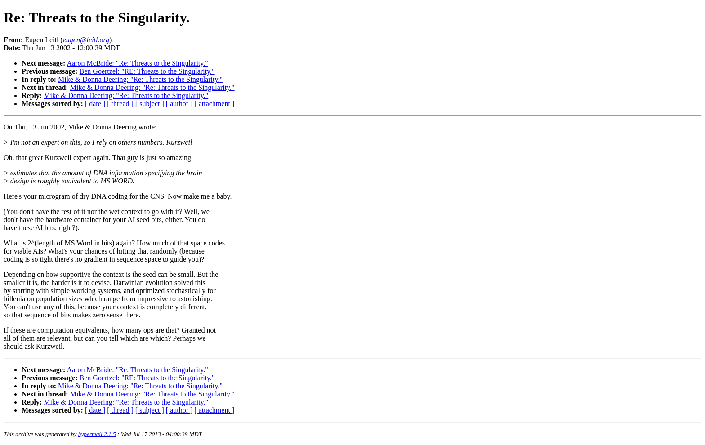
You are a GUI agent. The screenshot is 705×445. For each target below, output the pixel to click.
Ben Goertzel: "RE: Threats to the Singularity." (147, 71)
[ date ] (95, 103)
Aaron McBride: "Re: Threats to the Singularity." (137, 63)
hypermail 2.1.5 (97, 434)
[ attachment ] (214, 103)
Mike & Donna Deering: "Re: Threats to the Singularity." (140, 79)
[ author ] (179, 103)
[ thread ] (120, 103)
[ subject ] (149, 103)
